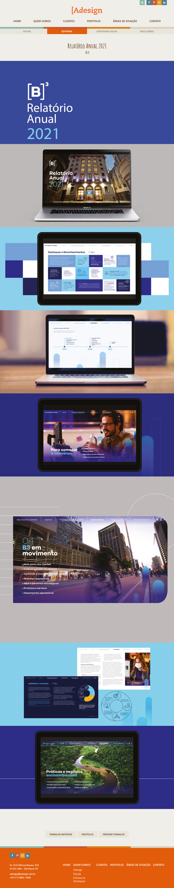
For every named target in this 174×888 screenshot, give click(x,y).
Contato (155, 21)
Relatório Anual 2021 (114, 834)
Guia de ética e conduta (60, 834)
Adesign (77, 869)
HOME (17, 21)
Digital (27, 31)
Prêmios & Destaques (79, 879)
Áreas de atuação (125, 21)
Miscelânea (147, 31)
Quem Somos (42, 21)
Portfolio (94, 21)
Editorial (67, 31)
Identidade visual (107, 31)
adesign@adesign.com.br (23, 874)
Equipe (77, 873)
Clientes (69, 21)
